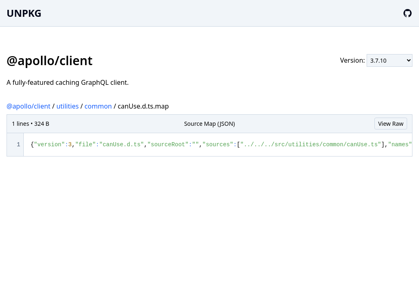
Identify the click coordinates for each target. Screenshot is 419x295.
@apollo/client (28, 106)
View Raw (390, 123)
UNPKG (24, 13)
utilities (67, 106)
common (98, 106)
